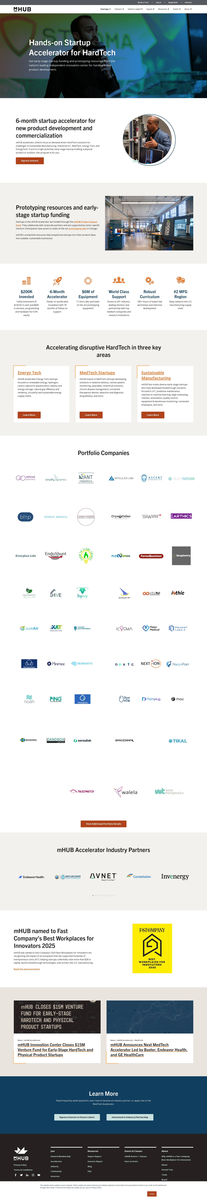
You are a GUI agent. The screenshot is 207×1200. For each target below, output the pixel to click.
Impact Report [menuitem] (94, 1156)
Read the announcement (27, 969)
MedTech (139, 1040)
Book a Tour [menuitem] (143, 2)
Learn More (29, 415)
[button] (93, 895)
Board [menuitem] (164, 1179)
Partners (118, 9)
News (20, 1040)
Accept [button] (151, 1194)
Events (176, 9)
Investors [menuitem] (55, 1176)
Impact (149, 9)
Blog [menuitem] (90, 1166)
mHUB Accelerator (32, 1040)
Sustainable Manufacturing (156, 375)
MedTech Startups (97, 372)
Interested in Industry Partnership (130, 1117)
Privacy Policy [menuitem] (20, 1165)
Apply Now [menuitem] (173, 2)
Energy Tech (29, 372)
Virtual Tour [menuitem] (167, 1169)
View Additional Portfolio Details (103, 823)
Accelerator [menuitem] (56, 1161)
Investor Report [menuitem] (95, 1161)
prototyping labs (77, 228)
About (187, 9)
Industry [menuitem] (55, 1166)
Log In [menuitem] (158, 2)
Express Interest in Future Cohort (77, 1117)
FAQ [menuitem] (89, 1171)
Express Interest (29, 160)
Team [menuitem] (164, 1174)
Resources (162, 9)
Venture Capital (134, 9)
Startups (104, 9)
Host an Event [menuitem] (131, 1161)
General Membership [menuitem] (60, 1156)
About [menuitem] (164, 1165)
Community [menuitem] (56, 1171)
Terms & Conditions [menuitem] (23, 1170)
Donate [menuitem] (188, 2)
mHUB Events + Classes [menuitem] (136, 1156)
